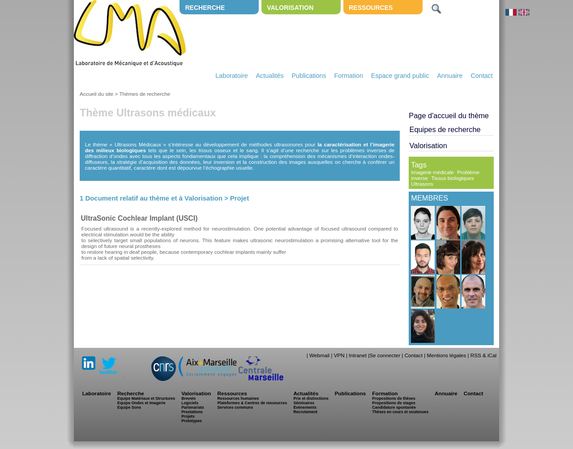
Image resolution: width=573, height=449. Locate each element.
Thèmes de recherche (144, 94)
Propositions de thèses (393, 398)
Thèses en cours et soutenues (400, 412)
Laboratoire (231, 75)
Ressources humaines (238, 398)
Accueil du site (96, 94)
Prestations (192, 412)
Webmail (319, 355)
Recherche (205, 7)
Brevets (188, 398)
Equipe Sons (129, 407)
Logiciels (189, 403)
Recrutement (305, 412)
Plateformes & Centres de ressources (252, 403)
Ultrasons (422, 184)
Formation (348, 75)
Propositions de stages (393, 403)
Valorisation (290, 7)
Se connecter (384, 355)
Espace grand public (400, 75)
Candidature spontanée (393, 407)
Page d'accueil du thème (449, 115)
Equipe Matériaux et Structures (146, 398)
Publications (308, 75)
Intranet (358, 355)
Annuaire (449, 75)
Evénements (304, 407)
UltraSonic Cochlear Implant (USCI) (139, 218)
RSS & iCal (483, 355)
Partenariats (192, 407)
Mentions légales (446, 355)
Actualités (270, 75)
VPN (339, 355)
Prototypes (191, 421)
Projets (188, 416)
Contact (481, 75)
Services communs (235, 407)
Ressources (371, 7)
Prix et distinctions (310, 398)
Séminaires (303, 403)
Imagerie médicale (432, 172)
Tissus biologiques (452, 178)
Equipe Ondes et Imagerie (141, 403)
